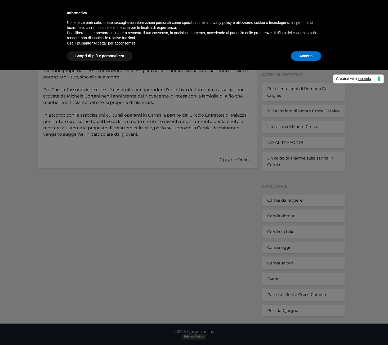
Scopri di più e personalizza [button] (99, 56)
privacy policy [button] (220, 22)
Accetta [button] (306, 56)
